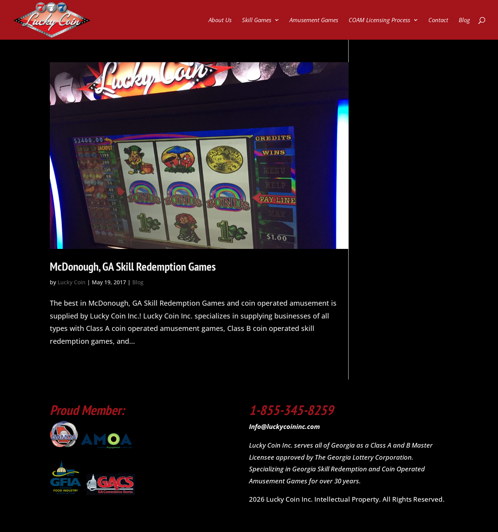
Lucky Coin (72, 282)
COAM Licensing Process (379, 20)
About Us (220, 20)
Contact (438, 20)
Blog (464, 20)
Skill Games (256, 20)
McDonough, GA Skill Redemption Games (133, 266)
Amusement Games (313, 20)
